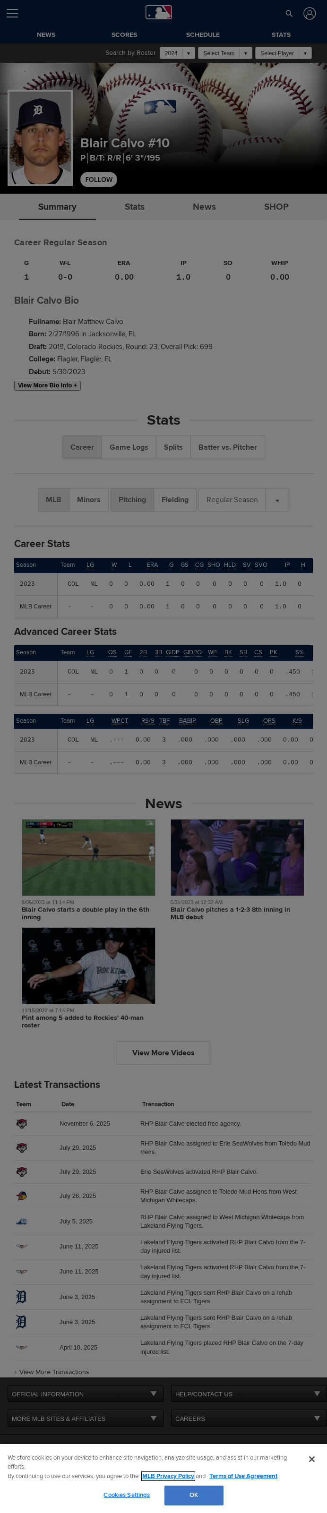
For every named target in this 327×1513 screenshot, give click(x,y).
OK (193, 1495)
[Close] (311, 1459)
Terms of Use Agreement (243, 1476)
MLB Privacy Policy (168, 1476)
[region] (163, 1478)
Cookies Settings (126, 1495)
